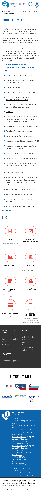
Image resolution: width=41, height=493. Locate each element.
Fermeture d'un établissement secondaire (20, 131)
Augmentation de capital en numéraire (19, 75)
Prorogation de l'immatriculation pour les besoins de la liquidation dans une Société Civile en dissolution (22, 165)
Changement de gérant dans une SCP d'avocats (22, 92)
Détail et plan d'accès (29, 475)
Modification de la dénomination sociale (19, 136)
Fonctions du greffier (10, 361)
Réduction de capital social (15, 172)
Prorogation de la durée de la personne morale (21, 158)
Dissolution (9, 112)
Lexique (25, 342)
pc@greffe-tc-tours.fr (21, 443)
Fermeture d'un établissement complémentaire (22, 126)
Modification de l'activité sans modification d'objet (22, 141)
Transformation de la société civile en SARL (20, 206)
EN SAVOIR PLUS (32, 485)
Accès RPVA (7, 344)
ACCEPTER (30, 489)
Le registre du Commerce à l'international (27, 347)
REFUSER (10, 489)
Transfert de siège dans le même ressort (19, 194)
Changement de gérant (13, 87)
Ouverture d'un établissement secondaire (20, 153)
